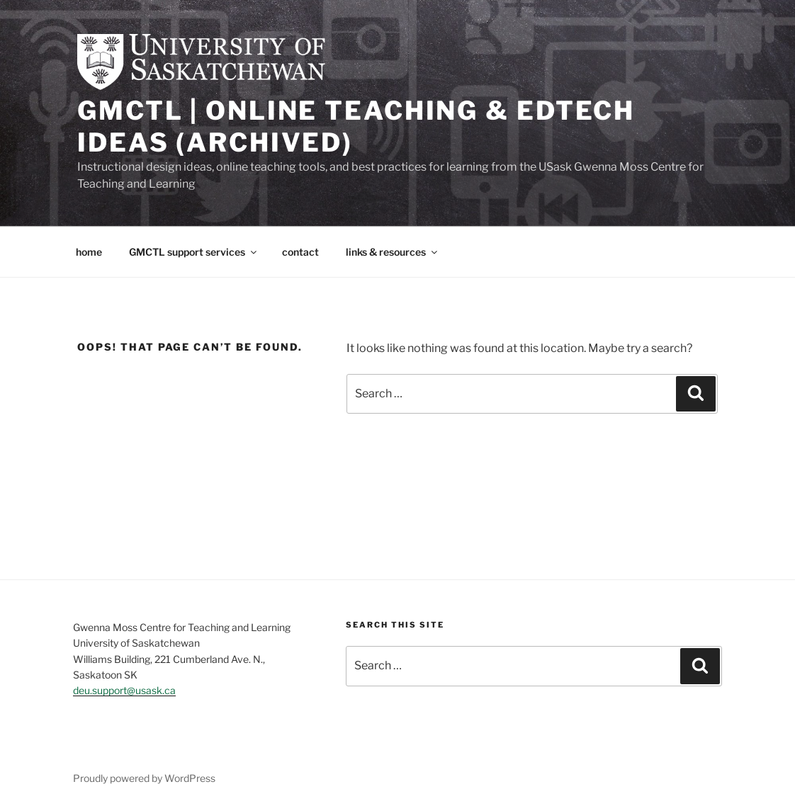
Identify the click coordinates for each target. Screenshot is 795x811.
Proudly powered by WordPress (144, 778)
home (89, 252)
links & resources (392, 252)
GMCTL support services (194, 252)
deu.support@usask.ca (124, 690)
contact (300, 252)
